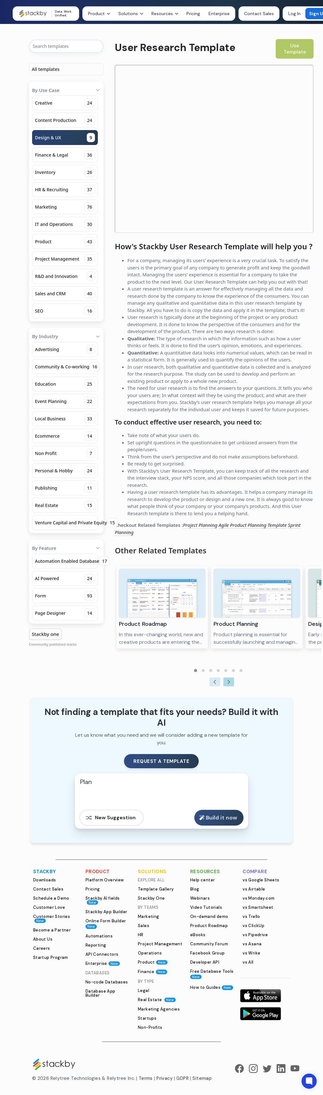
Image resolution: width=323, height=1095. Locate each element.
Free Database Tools (212, 974)
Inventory (65, 172)
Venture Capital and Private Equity (66, 522)
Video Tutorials (206, 907)
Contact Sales (259, 13)
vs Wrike (251, 953)
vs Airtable (254, 889)
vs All (248, 962)
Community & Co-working (66, 366)
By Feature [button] (66, 548)
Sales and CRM (65, 293)
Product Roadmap (209, 925)
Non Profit (65, 453)
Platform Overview (104, 880)
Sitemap (202, 1078)
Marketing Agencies (159, 1009)
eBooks (197, 934)
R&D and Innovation (65, 276)
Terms (146, 1078)
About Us (42, 939)
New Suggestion (110, 817)
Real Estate (65, 505)
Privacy (164, 1078)
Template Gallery (155, 889)
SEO (65, 310)
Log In (294, 13)
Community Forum (209, 944)
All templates (46, 69)
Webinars (200, 898)
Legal (143, 990)
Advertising (65, 349)
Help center (202, 880)
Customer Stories (51, 918)
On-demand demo (209, 916)
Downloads (44, 880)
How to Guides (211, 987)
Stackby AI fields (102, 900)
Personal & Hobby (65, 470)
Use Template (295, 48)
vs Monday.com (258, 898)
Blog (194, 889)
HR (141, 934)
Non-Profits (150, 1027)
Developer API (204, 962)
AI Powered (65, 578)
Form (65, 595)
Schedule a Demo (51, 898)
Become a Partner (52, 930)
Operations (150, 953)
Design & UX (65, 137)
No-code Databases (106, 982)
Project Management (65, 258)
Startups (147, 1018)
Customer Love (49, 907)
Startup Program (50, 957)
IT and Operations (65, 224)
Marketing (65, 206)
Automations (99, 936)
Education (65, 384)
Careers (41, 948)
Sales (143, 925)
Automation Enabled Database (66, 561)
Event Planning (65, 401)
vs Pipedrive (255, 934)
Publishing (65, 488)
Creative (65, 102)
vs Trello (251, 916)
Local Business (65, 418)
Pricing (193, 13)
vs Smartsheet (258, 907)
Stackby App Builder (106, 911)
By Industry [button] (66, 336)
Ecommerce (65, 436)
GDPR (182, 1078)
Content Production (65, 120)
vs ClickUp (253, 925)
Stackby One (151, 898)
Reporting (95, 945)
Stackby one (45, 634)
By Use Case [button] (66, 90)
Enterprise (219, 13)
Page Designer (65, 613)
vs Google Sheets (261, 880)
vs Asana (252, 944)
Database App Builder (100, 993)
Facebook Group (207, 953)
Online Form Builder (105, 923)
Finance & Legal (65, 154)
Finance (152, 971)
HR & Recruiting (65, 189)
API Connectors (102, 954)
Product (65, 241)
